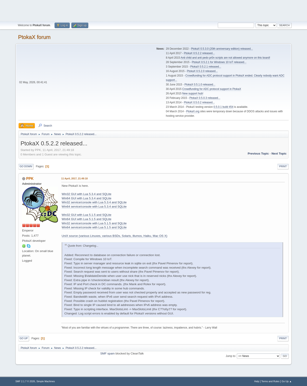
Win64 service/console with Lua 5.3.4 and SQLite (94, 206)
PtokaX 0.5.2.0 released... (202, 71)
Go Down (26, 166)
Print (283, 166)
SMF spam (107, 353)
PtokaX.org (192, 111)
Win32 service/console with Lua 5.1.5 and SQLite (94, 223)
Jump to (230, 355)
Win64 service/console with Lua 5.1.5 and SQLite (94, 227)
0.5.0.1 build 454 (223, 106)
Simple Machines (45, 381)
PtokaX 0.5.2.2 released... (199, 53)
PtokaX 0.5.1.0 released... (199, 84)
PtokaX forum (34, 37)
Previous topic (258, 153)
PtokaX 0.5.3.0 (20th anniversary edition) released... (222, 48)
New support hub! (192, 93)
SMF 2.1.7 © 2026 (25, 381)
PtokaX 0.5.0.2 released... (199, 102)
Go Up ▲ (287, 381)
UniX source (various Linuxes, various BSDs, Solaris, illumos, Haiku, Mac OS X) (114, 236)
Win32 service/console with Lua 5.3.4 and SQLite (94, 202)
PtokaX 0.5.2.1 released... (205, 66)
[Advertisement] (153, 10)
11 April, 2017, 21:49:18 (74, 178)
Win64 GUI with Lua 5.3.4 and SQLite (86, 198)
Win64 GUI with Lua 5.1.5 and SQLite (86, 219)
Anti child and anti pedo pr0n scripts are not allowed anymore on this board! (225, 57)
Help (256, 381)
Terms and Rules (270, 381)
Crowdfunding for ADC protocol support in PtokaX (211, 89)
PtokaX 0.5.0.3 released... (204, 98)
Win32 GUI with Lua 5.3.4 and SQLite (86, 194)
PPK (30, 178)
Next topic (278, 153)
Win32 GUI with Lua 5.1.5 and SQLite (86, 214)
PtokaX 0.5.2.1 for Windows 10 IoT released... (219, 62)
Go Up (24, 338)
